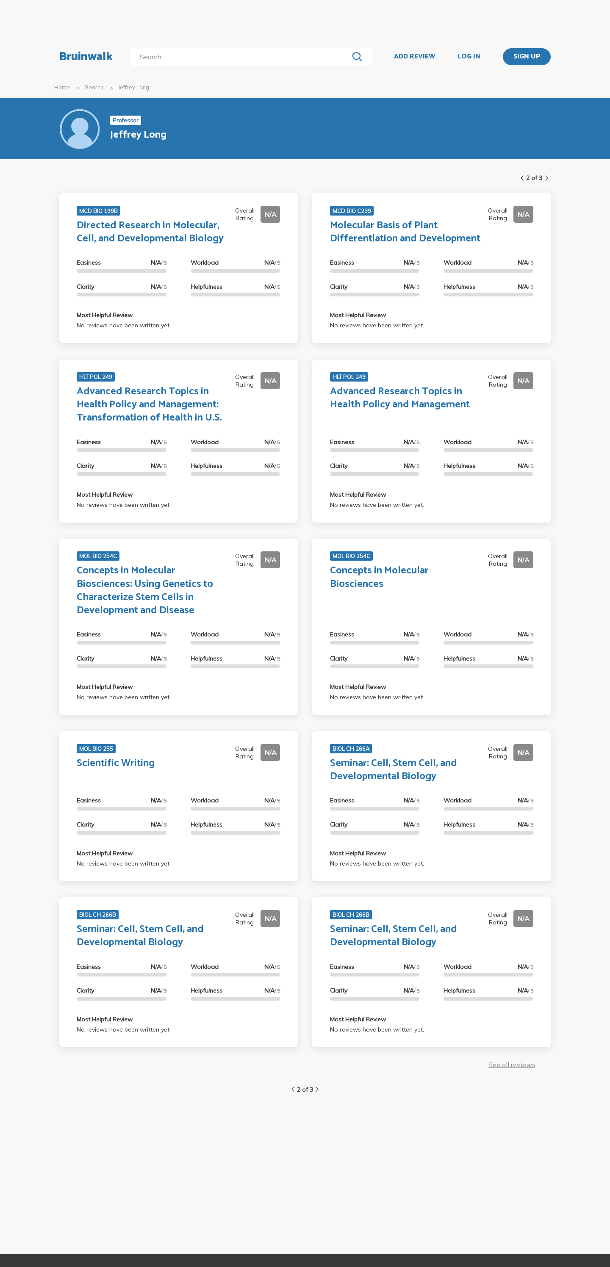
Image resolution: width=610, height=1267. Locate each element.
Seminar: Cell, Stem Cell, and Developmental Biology (393, 770)
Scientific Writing (116, 763)
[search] (241, 56)
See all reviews (511, 1064)
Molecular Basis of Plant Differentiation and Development (405, 232)
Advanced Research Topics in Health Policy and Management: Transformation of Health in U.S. (149, 404)
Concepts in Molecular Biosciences (379, 577)
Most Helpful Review (105, 315)
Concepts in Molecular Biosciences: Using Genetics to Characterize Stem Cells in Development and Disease (145, 590)
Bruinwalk (86, 56)
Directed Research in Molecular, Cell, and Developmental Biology (150, 232)
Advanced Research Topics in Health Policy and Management (400, 398)
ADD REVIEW (414, 56)
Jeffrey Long (133, 87)
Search (94, 87)
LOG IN (469, 56)
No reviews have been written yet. (124, 325)
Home (62, 87)
